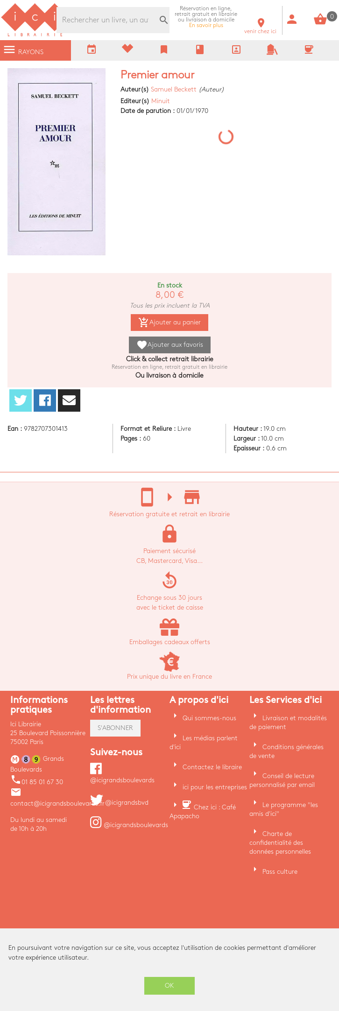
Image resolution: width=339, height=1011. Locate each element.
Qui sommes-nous (209, 718)
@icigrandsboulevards (129, 825)
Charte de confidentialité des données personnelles (280, 843)
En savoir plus (206, 17)
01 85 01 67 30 (36, 782)
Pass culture (279, 872)
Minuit (160, 101)
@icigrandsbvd (119, 803)
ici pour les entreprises (215, 787)
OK (169, 986)
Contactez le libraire (212, 767)
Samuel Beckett (174, 89)
